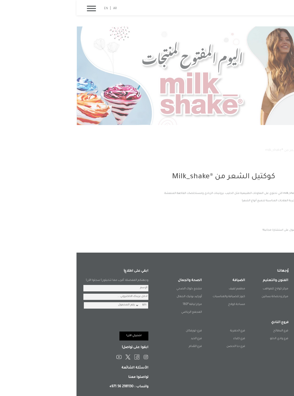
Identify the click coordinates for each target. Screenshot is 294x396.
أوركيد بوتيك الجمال (112, 296)
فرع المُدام (118, 346)
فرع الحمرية (161, 330)
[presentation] (37, 323)
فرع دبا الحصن (159, 346)
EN (29, 8)
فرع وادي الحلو (202, 338)
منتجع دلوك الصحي (112, 288)
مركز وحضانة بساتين (198, 296)
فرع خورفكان (117, 330)
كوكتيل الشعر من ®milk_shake (211, 150)
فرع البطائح (204, 330)
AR (38, 8)
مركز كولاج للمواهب (199, 288)
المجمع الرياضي (115, 312)
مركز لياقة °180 (115, 304)
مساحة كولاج (160, 304)
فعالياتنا (243, 150)
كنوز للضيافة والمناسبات (152, 296)
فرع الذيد (119, 338)
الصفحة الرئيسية (266, 150)
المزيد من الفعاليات (260, 238)
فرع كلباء (163, 338)
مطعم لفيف (160, 288)
